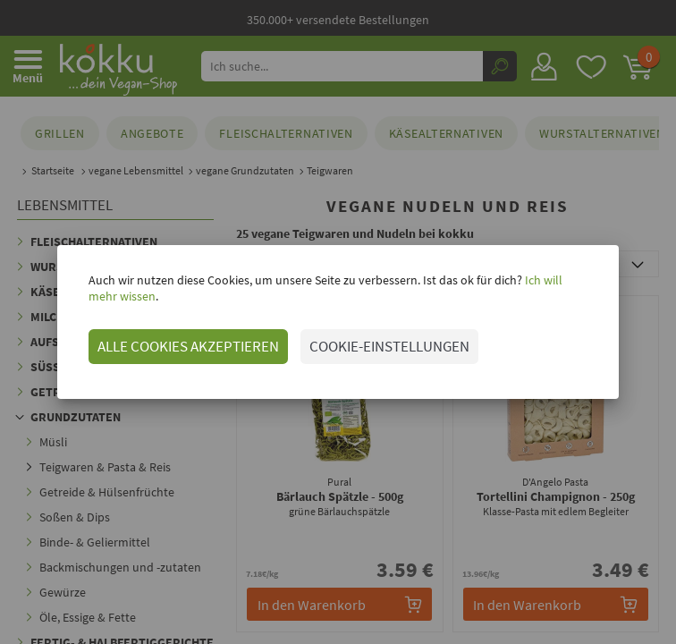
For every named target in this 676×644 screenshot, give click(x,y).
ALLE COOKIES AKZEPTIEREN (167, 346)
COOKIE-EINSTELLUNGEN (369, 346)
